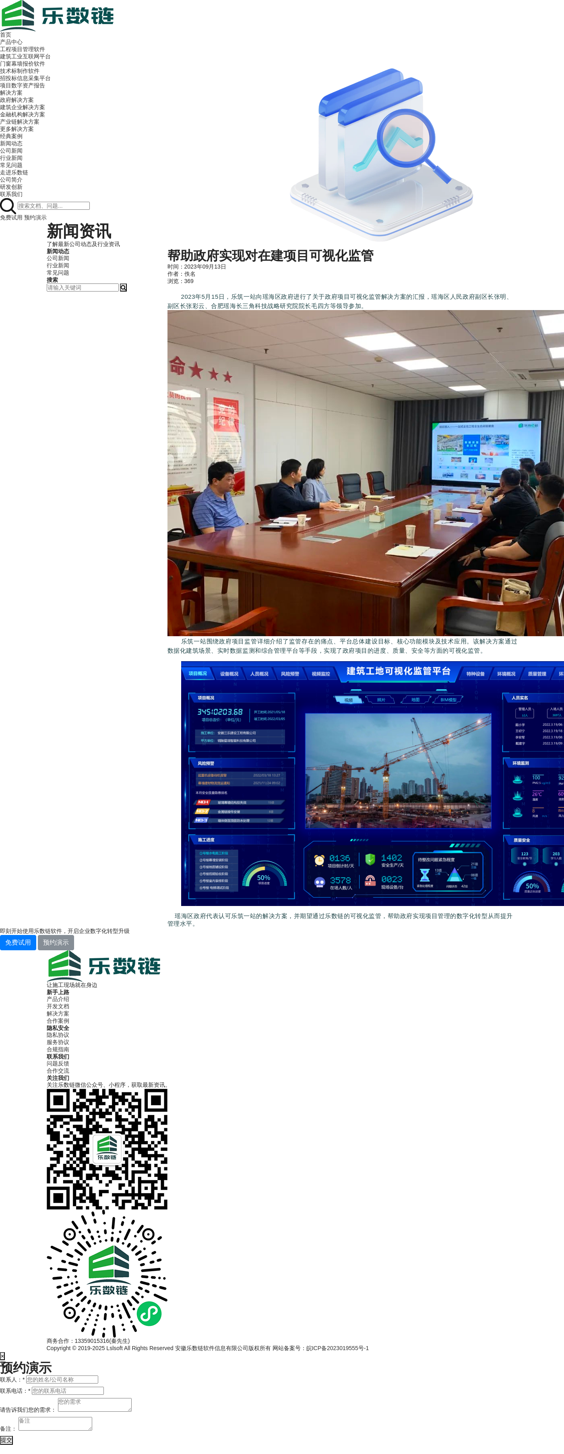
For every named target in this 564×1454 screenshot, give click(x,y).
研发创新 (11, 187)
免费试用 (11, 217)
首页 (5, 34)
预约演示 (35, 217)
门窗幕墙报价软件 (22, 63)
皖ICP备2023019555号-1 (337, 1348)
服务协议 (58, 1042)
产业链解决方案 (19, 121)
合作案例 (58, 1021)
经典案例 (11, 136)
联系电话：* (15, 1391)
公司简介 (11, 179)
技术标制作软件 (19, 71)
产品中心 (11, 42)
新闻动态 (11, 143)
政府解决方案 (17, 100)
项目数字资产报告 (22, 85)
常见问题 (11, 165)
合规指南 (58, 1049)
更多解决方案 (17, 129)
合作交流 (58, 1070)
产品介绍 (58, 999)
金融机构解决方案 (22, 114)
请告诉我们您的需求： (28, 1409)
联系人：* (12, 1379)
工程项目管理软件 (22, 49)
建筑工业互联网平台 (25, 56)
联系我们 (11, 194)
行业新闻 (11, 158)
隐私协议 (58, 1035)
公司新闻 (11, 150)
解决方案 (11, 92)
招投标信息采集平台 (25, 78)
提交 (6, 1440)
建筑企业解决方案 (22, 107)
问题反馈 (58, 1063)
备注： (8, 1428)
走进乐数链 (14, 172)
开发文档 (58, 1006)
